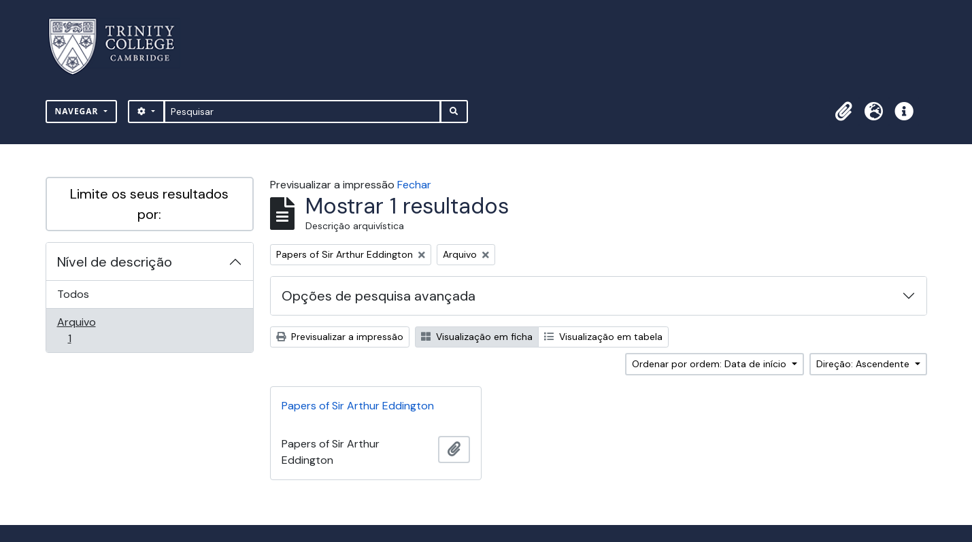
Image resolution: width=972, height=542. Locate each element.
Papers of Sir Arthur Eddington (358, 406)
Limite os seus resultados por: (149, 204)
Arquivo (88, 330)
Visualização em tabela (603, 337)
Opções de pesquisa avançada (378, 296)
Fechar (414, 184)
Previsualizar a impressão (339, 337)
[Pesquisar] (302, 111)
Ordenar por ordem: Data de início (710, 364)
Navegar (78, 111)
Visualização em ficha (477, 337)
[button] (844, 111)
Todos (73, 294)
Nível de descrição (114, 262)
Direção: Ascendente (864, 364)
